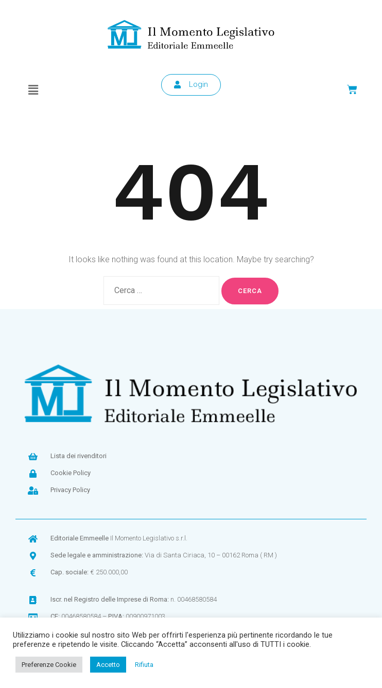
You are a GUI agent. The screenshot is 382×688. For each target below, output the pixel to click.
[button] (33, 90)
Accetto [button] (108, 664)
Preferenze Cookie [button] (49, 664)
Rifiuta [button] (144, 664)
